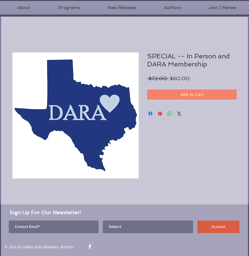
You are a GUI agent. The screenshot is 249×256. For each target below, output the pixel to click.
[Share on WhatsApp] (170, 114)
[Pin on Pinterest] (160, 114)
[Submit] (218, 227)
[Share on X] (179, 114)
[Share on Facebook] (150, 114)
